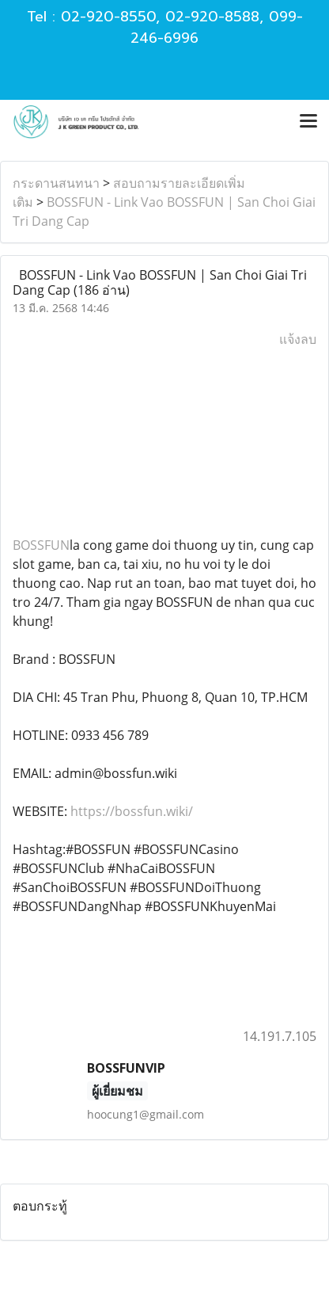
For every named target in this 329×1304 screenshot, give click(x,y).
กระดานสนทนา (56, 183)
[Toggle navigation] (308, 122)
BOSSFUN (41, 545)
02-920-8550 (108, 17)
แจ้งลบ (297, 339)
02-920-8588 (212, 17)
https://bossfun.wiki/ (131, 811)
